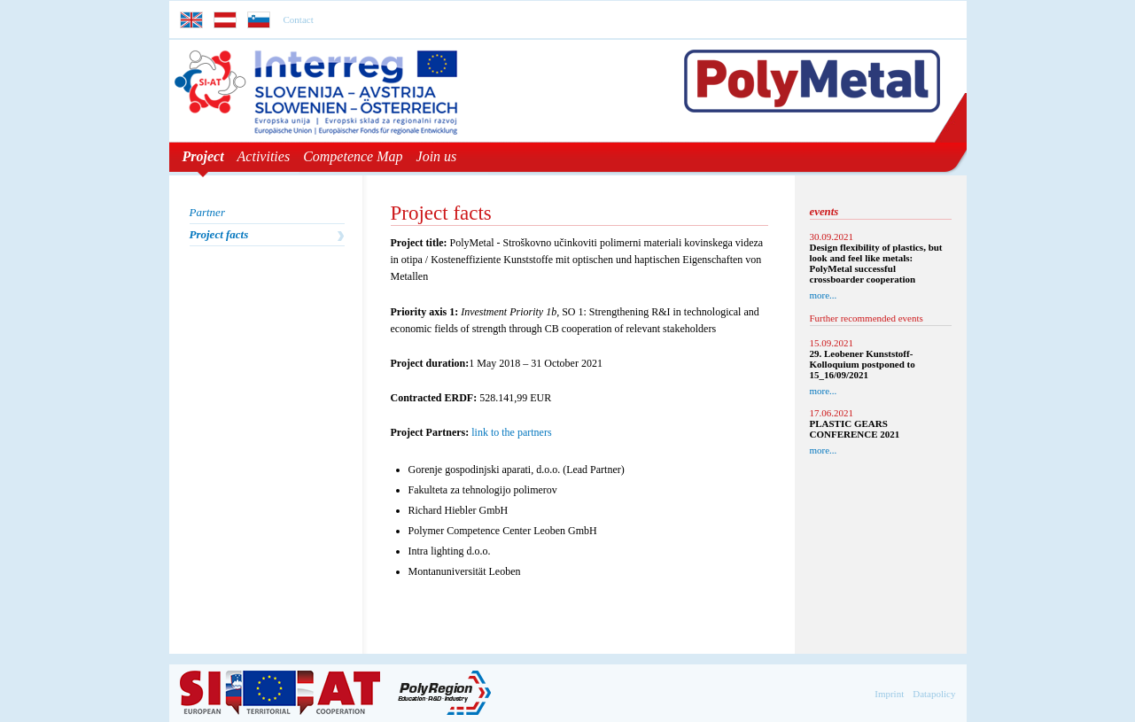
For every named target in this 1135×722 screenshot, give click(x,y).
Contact (299, 19)
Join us (436, 156)
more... (823, 295)
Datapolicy (934, 693)
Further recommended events (866, 318)
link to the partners (511, 432)
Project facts (219, 234)
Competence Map (352, 156)
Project (203, 156)
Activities (264, 156)
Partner (207, 212)
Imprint (889, 693)
